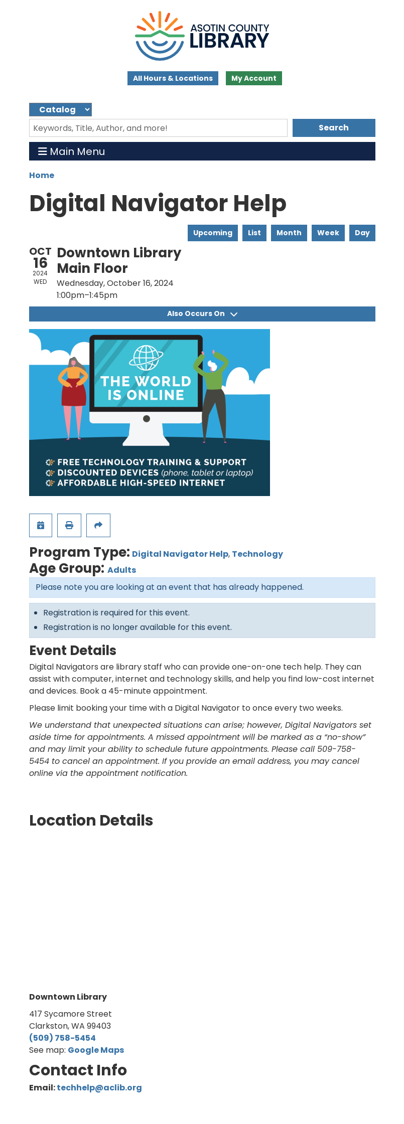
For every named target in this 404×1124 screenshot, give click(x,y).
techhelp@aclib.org (99, 1087)
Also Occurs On (202, 313)
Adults (121, 570)
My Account (254, 78)
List (254, 233)
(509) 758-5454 (62, 1038)
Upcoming (212, 233)
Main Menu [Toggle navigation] (71, 151)
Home (41, 175)
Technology (257, 554)
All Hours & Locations (173, 78)
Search (334, 127)
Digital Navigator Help (180, 554)
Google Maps (96, 1050)
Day (362, 233)
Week (328, 233)
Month (289, 233)
